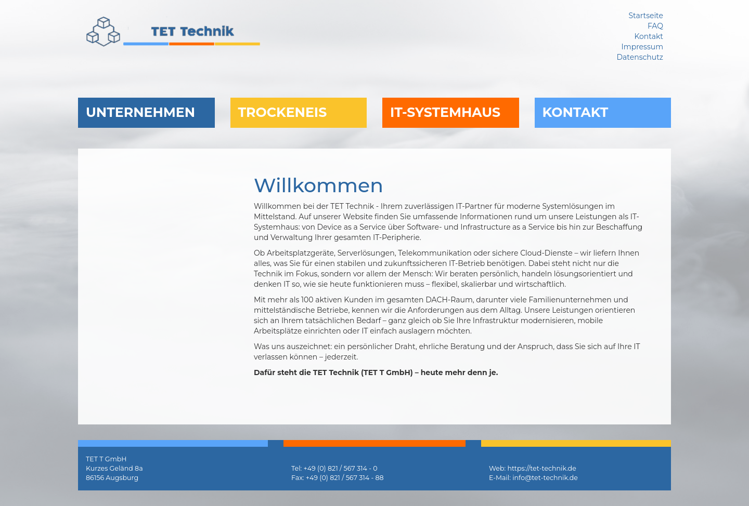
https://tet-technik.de (541, 468)
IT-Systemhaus (445, 112)
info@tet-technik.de (545, 478)
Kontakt (576, 112)
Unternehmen (140, 112)
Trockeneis (282, 112)
